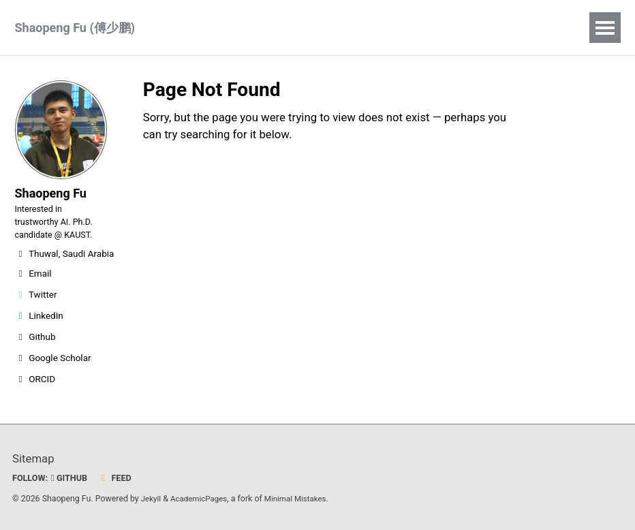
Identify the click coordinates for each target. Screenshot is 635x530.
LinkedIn (39, 331)
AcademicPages (202, 498)
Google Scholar (53, 373)
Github (35, 352)
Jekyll (152, 498)
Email (33, 288)
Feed (120, 477)
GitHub (73, 477)
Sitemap (34, 458)
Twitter (36, 310)
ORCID (35, 394)
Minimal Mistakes (303, 498)
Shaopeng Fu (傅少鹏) (75, 27)
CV (284, 27)
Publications (217, 27)
